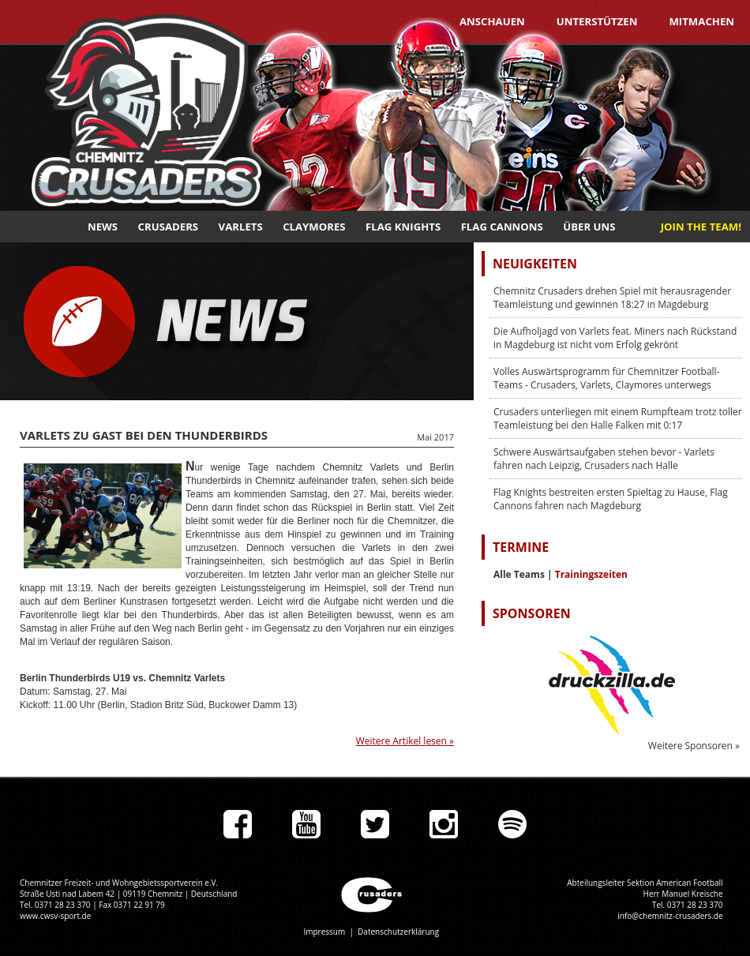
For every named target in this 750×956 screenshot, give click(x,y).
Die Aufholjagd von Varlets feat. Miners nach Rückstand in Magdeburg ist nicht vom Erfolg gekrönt (615, 337)
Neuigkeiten (535, 263)
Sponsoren (532, 613)
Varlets (241, 226)
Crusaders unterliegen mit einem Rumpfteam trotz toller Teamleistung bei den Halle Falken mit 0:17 (617, 418)
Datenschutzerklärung (398, 931)
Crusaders (168, 226)
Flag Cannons (502, 226)
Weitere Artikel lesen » (405, 741)
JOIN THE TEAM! (701, 226)
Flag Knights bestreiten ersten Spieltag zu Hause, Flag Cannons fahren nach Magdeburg (610, 498)
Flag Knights (403, 226)
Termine (521, 547)
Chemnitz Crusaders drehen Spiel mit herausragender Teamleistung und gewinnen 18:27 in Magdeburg (612, 297)
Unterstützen (597, 21)
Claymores (314, 226)
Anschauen (492, 21)
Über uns (589, 226)
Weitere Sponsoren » (694, 745)
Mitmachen (701, 21)
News (103, 226)
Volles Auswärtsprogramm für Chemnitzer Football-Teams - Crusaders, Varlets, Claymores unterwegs (606, 378)
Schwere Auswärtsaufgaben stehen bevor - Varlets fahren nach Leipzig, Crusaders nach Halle (603, 458)
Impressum (324, 931)
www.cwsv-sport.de (55, 915)
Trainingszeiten (591, 574)
